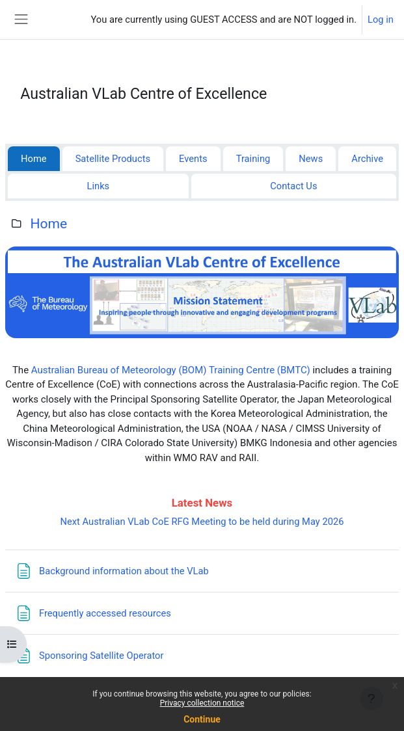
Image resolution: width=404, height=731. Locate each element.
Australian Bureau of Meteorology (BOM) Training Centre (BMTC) (170, 370)
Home (48, 223)
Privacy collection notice (202, 703)
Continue (202, 719)
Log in (381, 19)
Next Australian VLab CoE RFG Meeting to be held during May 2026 (201, 521)
